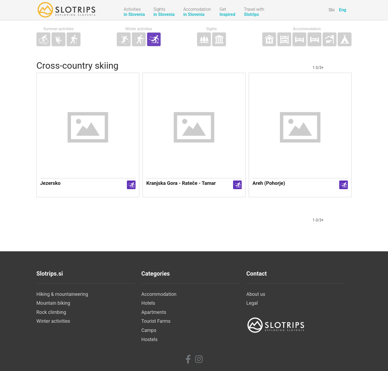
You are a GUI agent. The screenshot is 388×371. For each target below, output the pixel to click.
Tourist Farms (156, 321)
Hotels (148, 303)
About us (255, 294)
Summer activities (58, 29)
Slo (331, 9)
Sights (211, 29)
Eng (342, 9)
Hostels (149, 339)
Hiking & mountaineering (62, 294)
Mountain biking (53, 303)
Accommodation (307, 29)
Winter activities (138, 29)
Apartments (153, 312)
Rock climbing (51, 312)
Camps (148, 330)
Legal (252, 303)
